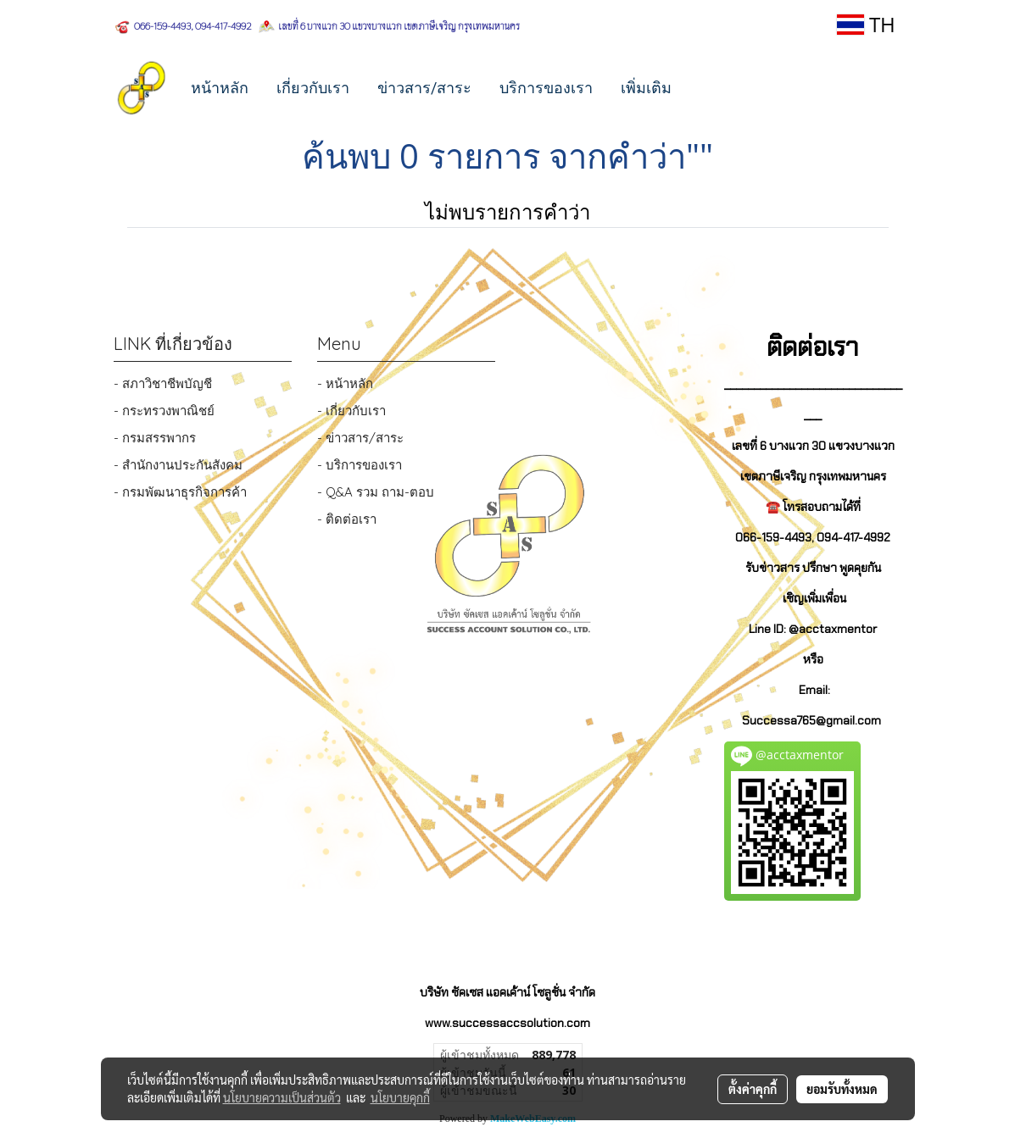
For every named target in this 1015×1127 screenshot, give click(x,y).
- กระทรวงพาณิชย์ (164, 410)
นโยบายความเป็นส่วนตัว (282, 1097)
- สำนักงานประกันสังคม (178, 465)
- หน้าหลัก (345, 383)
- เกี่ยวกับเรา (351, 410)
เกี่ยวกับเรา (312, 88)
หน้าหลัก (219, 88)
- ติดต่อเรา (346, 519)
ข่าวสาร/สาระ (424, 88)
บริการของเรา (546, 88)
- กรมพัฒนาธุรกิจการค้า (180, 492)
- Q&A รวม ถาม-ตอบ (375, 492)
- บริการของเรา (359, 465)
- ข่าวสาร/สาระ (360, 438)
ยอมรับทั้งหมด (842, 1088)
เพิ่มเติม (646, 88)
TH (866, 24)
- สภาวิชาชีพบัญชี (163, 383)
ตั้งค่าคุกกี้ (752, 1088)
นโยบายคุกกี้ (400, 1097)
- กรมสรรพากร (155, 438)
